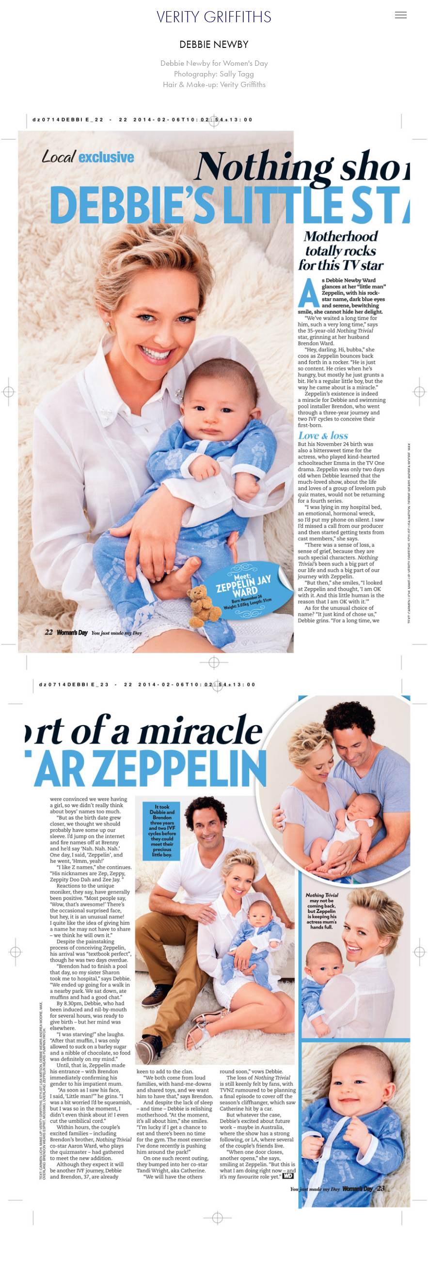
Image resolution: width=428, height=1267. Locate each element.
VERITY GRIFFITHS (214, 17)
